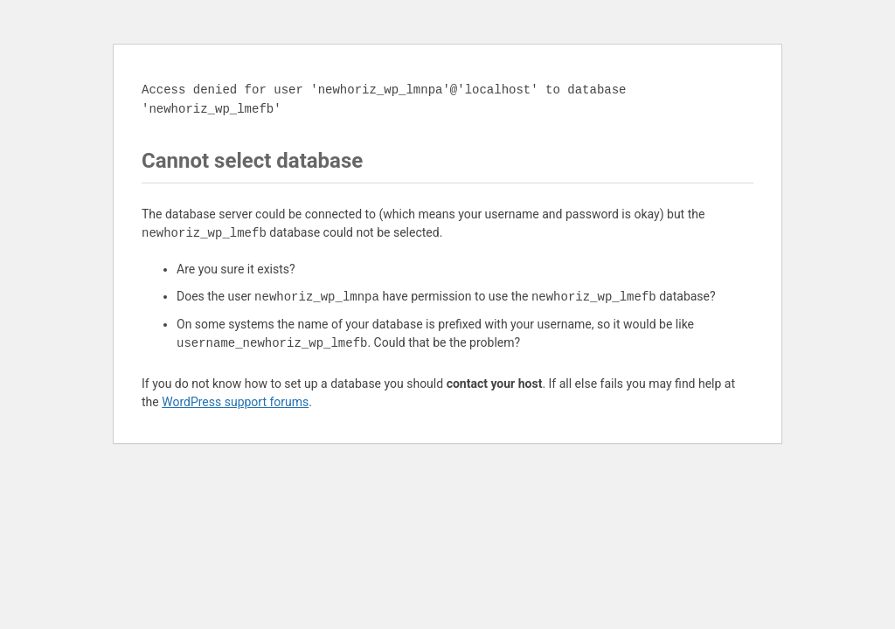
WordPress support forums (235, 402)
